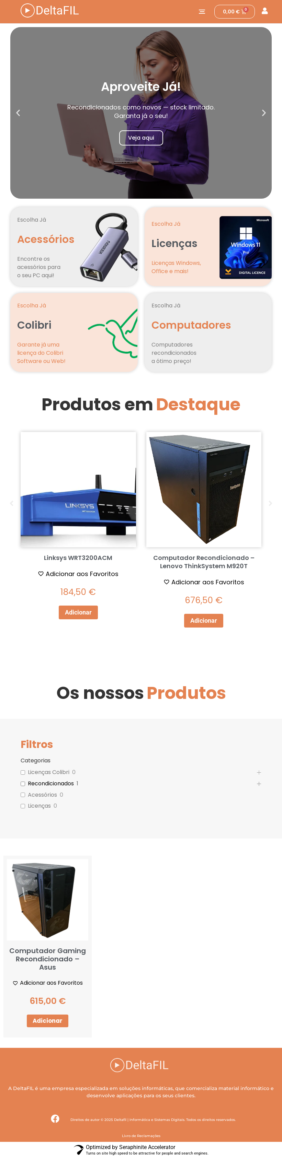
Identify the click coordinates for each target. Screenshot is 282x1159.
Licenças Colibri (48, 772)
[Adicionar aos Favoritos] (78, 573)
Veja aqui (141, 138)
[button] (18, 113)
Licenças (39, 806)
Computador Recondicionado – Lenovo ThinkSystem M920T (204, 561)
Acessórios (42, 795)
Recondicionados (51, 783)
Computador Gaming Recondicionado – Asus (47, 959)
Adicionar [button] (78, 612)
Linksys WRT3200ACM (78, 557)
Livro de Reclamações (141, 1136)
